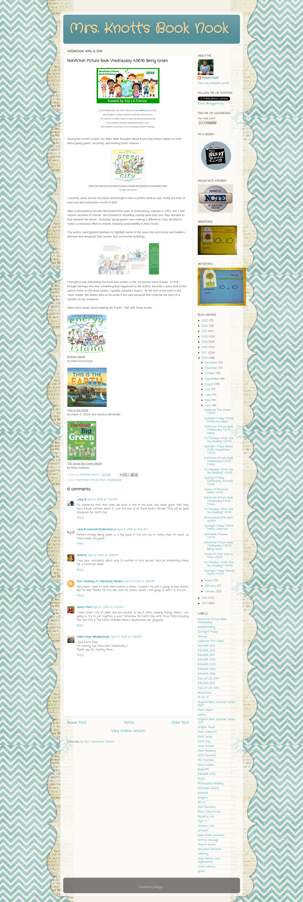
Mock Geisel (205, 737)
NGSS (201, 779)
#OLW (202, 802)
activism (203, 831)
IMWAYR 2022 (207, 774)
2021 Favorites (207, 807)
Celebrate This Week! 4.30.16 (217, 411)
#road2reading (206, 627)
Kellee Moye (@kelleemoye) (93, 637)
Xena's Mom (84, 607)
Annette (82, 555)
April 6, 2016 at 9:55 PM (140, 581)
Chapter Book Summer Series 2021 (216, 721)
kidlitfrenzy (143, 110)
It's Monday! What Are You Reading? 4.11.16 (218, 511)
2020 (205, 337)
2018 (205, 347)
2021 (205, 331)
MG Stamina (206, 760)
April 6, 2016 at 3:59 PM (103, 555)
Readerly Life (206, 817)
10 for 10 (203, 698)
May (208, 400)
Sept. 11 (202, 821)
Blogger (159, 887)
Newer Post (76, 723)
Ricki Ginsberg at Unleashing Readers (100, 581)
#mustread (204, 693)
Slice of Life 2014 (208, 679)
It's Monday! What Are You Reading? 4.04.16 (218, 564)
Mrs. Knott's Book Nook (148, 29)
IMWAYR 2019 (206, 669)
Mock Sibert (205, 710)
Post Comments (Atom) (99, 742)
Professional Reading (210, 784)
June (208, 395)
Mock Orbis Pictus (209, 812)
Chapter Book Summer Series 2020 (216, 703)
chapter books (207, 845)
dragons (203, 798)
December (211, 363)
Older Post (180, 723)
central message (208, 840)
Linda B (81, 500)
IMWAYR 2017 (206, 655)
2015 (205, 598)
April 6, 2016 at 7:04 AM (102, 500)
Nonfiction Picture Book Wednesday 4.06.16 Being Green (218, 546)
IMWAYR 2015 (206, 651)
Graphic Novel (206, 727)
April (208, 406)
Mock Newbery (207, 751)
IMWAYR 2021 (206, 683)
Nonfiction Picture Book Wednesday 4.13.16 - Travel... (218, 501)
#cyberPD (203, 769)
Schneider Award (208, 788)
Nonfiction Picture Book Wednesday (99, 480)
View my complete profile (213, 83)
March (209, 581)
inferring (203, 854)
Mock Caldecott (207, 732)
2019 (205, 342)
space (201, 871)
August (210, 384)
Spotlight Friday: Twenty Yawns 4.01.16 (219, 572)
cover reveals (206, 746)
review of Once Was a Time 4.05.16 (218, 555)
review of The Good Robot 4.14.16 (216, 491)
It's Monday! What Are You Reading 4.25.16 (218, 440)
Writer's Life (206, 826)
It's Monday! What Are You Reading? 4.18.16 (218, 471)
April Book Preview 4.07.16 (215, 536)
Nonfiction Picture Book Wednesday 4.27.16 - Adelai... (218, 430)
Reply (80, 518)
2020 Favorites (207, 756)
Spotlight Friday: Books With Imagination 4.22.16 (218, 450)
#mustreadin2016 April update (218, 519)
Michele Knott (210, 78)
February (211, 586)
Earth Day (204, 741)
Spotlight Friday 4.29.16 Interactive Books (218, 420)
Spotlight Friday (208, 632)
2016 (205, 358)
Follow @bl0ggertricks (211, 104)
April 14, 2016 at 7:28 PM (126, 637)
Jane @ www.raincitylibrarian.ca (96, 529)
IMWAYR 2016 (206, 660)
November (212, 368)
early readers (206, 765)
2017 (205, 353)
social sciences (206, 867)
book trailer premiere (211, 835)
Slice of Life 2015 (208, 688)
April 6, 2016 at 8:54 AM (132, 529)
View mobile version (128, 731)
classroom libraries (209, 849)
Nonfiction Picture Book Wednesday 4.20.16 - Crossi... (218, 461)
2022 (205, 326)
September (212, 379)
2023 (205, 321)
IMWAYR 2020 (207, 665)
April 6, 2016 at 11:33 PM (108, 607)
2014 (205, 603)
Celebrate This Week (211, 641)
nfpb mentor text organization (209, 860)
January (210, 591)
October (210, 373)
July (208, 389)
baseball (203, 793)
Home (129, 723)
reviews (202, 637)
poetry (202, 715)
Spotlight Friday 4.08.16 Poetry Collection (218, 527)
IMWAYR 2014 (206, 646)
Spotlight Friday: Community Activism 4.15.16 (218, 481)
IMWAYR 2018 (206, 674)
